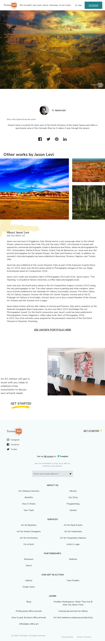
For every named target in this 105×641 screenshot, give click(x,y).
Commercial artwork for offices (73, 611)
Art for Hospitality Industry (73, 537)
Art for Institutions (29, 537)
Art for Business (29, 525)
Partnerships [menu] (53, 5)
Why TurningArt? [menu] (26, 5)
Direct (29, 565)
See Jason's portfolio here (52, 329)
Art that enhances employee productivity (73, 617)
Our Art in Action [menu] (65, 5)
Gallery (28, 580)
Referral (73, 559)
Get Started (93, 5)
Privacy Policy (67, 637)
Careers (73, 510)
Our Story (73, 497)
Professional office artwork (29, 611)
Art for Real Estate (73, 525)
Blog (28, 601)
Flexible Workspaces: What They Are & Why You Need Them (73, 603)
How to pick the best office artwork (28, 617)
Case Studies (73, 580)
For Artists (29, 544)
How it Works (29, 503)
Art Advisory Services (28, 491)
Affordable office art (29, 623)
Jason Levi (60, 110)
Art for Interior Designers (29, 531)
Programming (73, 503)
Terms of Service (84, 637)
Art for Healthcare (73, 531)
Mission (73, 491)
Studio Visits (29, 586)
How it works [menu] (37, 5)
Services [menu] (45, 5)
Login (80, 5)
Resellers (28, 559)
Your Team (29, 510)
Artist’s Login (73, 544)
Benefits (29, 497)
